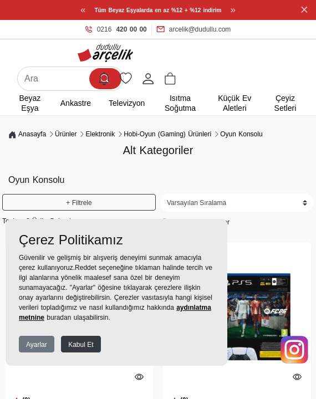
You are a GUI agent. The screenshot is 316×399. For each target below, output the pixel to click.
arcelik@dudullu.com (193, 29)
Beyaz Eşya (29, 103)
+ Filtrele (78, 203)
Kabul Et (80, 345)
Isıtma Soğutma (180, 103)
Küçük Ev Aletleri (234, 103)
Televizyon (127, 103)
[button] (170, 78)
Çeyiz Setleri (285, 103)
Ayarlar (36, 345)
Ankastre (75, 103)
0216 (116, 29)
